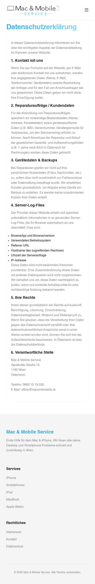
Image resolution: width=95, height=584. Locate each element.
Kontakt (11, 539)
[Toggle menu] (86, 10)
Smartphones (15, 485)
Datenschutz (14, 546)
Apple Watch (15, 507)
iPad (9, 492)
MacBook (12, 499)
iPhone (11, 478)
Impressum (13, 532)
